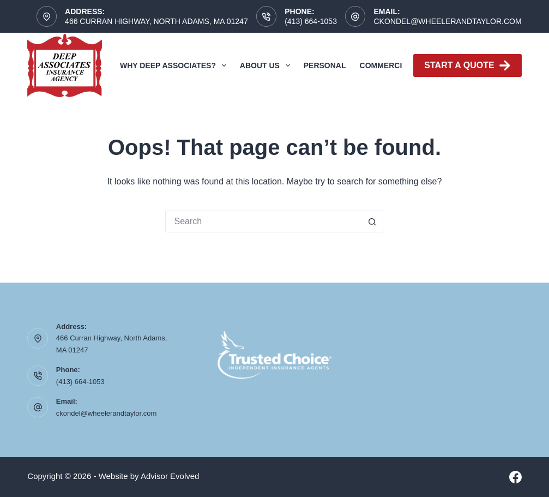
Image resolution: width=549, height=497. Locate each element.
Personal (325, 65)
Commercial (386, 65)
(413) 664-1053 (311, 21)
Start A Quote (467, 65)
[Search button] (372, 221)
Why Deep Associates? (175, 65)
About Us (267, 65)
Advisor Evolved (170, 476)
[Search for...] (263, 221)
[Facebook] (515, 477)
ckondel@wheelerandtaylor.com (447, 21)
